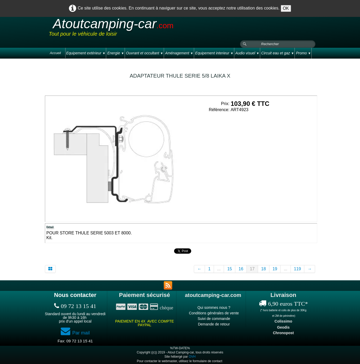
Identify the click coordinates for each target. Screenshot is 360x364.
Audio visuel (247, 53)
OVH (192, 356)
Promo (303, 53)
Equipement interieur (214, 53)
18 (263, 269)
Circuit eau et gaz (277, 53)
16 (241, 269)
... (219, 269)
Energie (115, 53)
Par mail (75, 332)
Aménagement (179, 53)
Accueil (55, 53)
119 (297, 269)
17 (252, 269)
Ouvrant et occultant (144, 53)
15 (229, 269)
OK (286, 8)
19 (275, 269)
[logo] (149, 28)
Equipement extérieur (85, 53)
